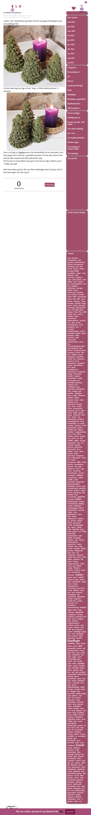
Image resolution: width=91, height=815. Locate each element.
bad (68, 728)
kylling (70, 721)
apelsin (70, 738)
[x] (16, 6)
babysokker (71, 793)
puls (81, 266)
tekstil (75, 610)
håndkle (70, 495)
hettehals (78, 797)
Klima (69, 666)
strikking (80, 702)
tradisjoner (79, 717)
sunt (69, 294)
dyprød (70, 264)
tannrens (76, 301)
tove (84, 284)
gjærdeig (78, 383)
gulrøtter (82, 488)
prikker (77, 490)
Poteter (81, 508)
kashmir (70, 717)
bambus (77, 445)
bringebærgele (72, 501)
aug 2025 (71, 58)
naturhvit (80, 357)
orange (75, 584)
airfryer (70, 775)
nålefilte (70, 398)
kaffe (69, 629)
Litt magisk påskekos (76, 138)
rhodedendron (72, 325)
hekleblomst (80, 389)
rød (78, 417)
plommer (70, 335)
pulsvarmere (77, 280)
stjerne (81, 540)
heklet (16, 17)
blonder (70, 778)
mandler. (79, 638)
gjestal (69, 788)
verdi (84, 425)
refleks (79, 527)
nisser (69, 566)
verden (70, 359)
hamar (69, 413)
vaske (69, 584)
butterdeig (71, 533)
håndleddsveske (73, 331)
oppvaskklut (71, 723)
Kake (79, 758)
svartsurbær (72, 497)
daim (69, 553)
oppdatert (79, 780)
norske (69, 525)
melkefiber (77, 706)
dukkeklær (78, 506)
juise (77, 337)
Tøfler (76, 316)
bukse (76, 397)
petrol (78, 352)
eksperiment (71, 372)
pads (83, 486)
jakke (76, 440)
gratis (75, 646)
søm (80, 646)
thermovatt (71, 292)
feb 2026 (70, 36)
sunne (78, 700)
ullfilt (82, 687)
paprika (70, 262)
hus (73, 629)
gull (28, 17)
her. (61, 811)
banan (78, 719)
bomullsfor (71, 273)
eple (68, 592)
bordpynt (70, 617)
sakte (69, 280)
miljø (69, 663)
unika (69, 538)
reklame (70, 385)
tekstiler (79, 404)
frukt (69, 531)
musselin (70, 743)
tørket (69, 784)
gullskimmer (72, 514)
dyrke (73, 438)
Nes (68, 790)
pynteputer (77, 523)
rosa (80, 348)
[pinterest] (20, 6)
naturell (82, 320)
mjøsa (73, 527)
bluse (79, 434)
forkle (84, 462)
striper (83, 582)
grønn (77, 625)
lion (76, 466)
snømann (80, 555)
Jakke (79, 544)
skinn (84, 333)
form (74, 704)
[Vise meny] (86, 2)
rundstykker (72, 423)
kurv (69, 417)
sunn (82, 625)
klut (81, 310)
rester (69, 471)
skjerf (81, 577)
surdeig (79, 614)
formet (78, 486)
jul (74, 359)
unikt (81, 400)
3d (78, 423)
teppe (81, 451)
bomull (19, 17)
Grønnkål (71, 333)
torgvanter (71, 693)
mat (78, 653)
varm (75, 512)
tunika (74, 395)
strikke (70, 441)
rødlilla (70, 480)
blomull (80, 756)
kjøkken (76, 590)
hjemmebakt (72, 419)
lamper (70, 374)
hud (81, 728)
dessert (70, 350)
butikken (22, 152)
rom (77, 553)
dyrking (77, 303)
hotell (69, 297)
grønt (83, 570)
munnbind (76, 655)
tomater (70, 689)
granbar (70, 551)
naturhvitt (76, 572)
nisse (82, 708)
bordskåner (71, 758)
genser (70, 801)
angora (77, 763)
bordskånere (79, 464)
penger (75, 666)
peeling (74, 391)
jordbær (70, 625)
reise (69, 323)
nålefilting (71, 643)
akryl (80, 657)
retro (84, 273)
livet (82, 754)
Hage (69, 90)
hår (73, 553)
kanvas (80, 314)
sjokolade (71, 266)
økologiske (81, 597)
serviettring (71, 588)
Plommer (81, 395)
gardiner (70, 540)
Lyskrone (70, 499)
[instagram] (12, 10)
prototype (81, 305)
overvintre (71, 277)
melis (76, 400)
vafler (83, 763)
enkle (76, 801)
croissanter (77, 471)
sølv (73, 672)
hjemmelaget (78, 525)
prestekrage (82, 297)
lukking (70, 676)
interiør (80, 704)
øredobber (82, 736)
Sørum (69, 748)
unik (84, 312)
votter (69, 492)
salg (74, 661)
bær (84, 617)
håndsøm (76, 771)
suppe (83, 490)
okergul (70, 579)
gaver (75, 314)
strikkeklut (71, 387)
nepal (79, 678)
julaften (75, 258)
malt (76, 540)
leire (82, 352)
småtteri (81, 419)
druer (74, 406)
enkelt (69, 661)
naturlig (70, 754)
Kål (81, 438)
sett (82, 443)
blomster (74, 765)
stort (82, 683)
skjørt (74, 657)
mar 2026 (71, 31)
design (73, 691)
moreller (70, 303)
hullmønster (71, 769)
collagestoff (78, 551)
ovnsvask (70, 603)
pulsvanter (71, 456)
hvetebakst (78, 374)
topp (69, 610)
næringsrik (71, 475)
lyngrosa (70, 797)
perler (83, 653)
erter (73, 634)
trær (79, 799)
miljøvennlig (81, 693)
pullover (75, 696)
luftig (84, 531)
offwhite (70, 546)
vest (80, 801)
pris (83, 788)
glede (84, 632)
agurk (69, 577)
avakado (70, 445)
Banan (69, 290)
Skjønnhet (71, 719)
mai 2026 (71, 22)
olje (68, 763)
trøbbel (70, 708)
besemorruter (72, 478)
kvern (77, 361)
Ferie (69, 683)
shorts (69, 706)
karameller (79, 730)
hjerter (75, 269)
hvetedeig (78, 617)
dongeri (77, 376)
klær (69, 634)
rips (78, 594)
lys (68, 691)
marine (70, 632)
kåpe (76, 495)
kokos (83, 689)
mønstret (70, 750)
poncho (70, 548)
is (82, 799)
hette (78, 469)
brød (74, 299)
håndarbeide (72, 510)
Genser (82, 734)
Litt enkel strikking (75, 129)
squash (80, 413)
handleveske (71, 601)
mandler (77, 548)
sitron (81, 342)
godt (75, 756)
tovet (74, 434)
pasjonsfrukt (77, 408)
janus (82, 590)
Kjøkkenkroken (73, 104)
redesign (79, 288)
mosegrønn (24, 17)
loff (78, 380)
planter (75, 636)
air (78, 438)
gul (77, 672)
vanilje (70, 568)
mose (73, 728)
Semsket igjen (73, 142)
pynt (78, 740)
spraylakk (71, 389)
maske (69, 590)
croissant (70, 329)
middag (70, 402)
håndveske (78, 447)
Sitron (69, 408)
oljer (69, 685)
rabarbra (77, 425)
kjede (69, 713)
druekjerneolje (72, 650)
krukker (70, 393)
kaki (76, 312)
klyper (82, 668)
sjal (77, 266)
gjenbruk (81, 497)
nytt (68, 438)
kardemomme (72, 536)
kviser (84, 458)
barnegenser (72, 260)
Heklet (78, 566)
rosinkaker (81, 359)
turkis (84, 557)
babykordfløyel (76, 284)
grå (74, 566)
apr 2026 (71, 26)
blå (84, 710)
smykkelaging (72, 508)
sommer (77, 627)
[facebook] (12, 6)
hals (69, 681)
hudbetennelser (73, 320)
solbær (80, 478)
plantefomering (73, 607)
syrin (75, 282)
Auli (84, 280)
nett (82, 655)
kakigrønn (77, 788)
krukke (82, 436)
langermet (81, 769)
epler (80, 536)
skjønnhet (78, 393)
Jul (76, 603)
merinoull (71, 780)
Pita (80, 312)
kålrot (69, 523)
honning (80, 292)
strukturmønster (73, 623)
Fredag (79, 661)
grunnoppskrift (73, 421)
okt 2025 (70, 49)
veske (80, 378)
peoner (82, 579)
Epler (69, 704)
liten (83, 761)
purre (69, 636)
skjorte (80, 430)
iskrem (69, 301)
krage (84, 303)
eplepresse (71, 469)
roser (69, 572)
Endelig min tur (73, 118)
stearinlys (70, 337)
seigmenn (70, 411)
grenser (73, 521)
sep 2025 (70, 54)
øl (84, 725)
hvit (68, 367)
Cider (77, 750)
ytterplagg (76, 538)
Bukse (74, 516)
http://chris (71, 653)
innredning (71, 702)
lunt (72, 592)
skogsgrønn (71, 614)
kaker (74, 417)
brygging (80, 619)
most (74, 619)
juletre (69, 670)
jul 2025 (70, 63)
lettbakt (75, 621)
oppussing (71, 638)
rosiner (70, 365)
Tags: (80, 610)
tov (76, 736)
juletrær (7, 17)
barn (76, 385)
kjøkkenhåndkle (73, 687)
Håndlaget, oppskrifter (76, 99)
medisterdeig (79, 790)
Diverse (70, 81)
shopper (70, 312)
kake (69, 516)
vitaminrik (81, 363)
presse (74, 685)
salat (69, 406)
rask (73, 710)
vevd (69, 710)
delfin (69, 299)
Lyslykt (70, 732)
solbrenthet (76, 582)
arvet (79, 531)
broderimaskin (72, 488)
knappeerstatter (73, 564)
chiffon (74, 355)
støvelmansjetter (80, 350)
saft (83, 648)
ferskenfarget (72, 473)
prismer (70, 453)
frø (73, 730)
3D (68, 77)
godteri (80, 725)
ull (78, 299)
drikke (79, 521)
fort (72, 790)
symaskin (75, 683)
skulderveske (72, 430)
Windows (76, 568)
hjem (69, 655)
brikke (78, 795)
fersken (81, 715)
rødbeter (76, 748)
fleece (79, 449)
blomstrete (71, 404)
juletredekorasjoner (74, 773)
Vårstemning (72, 153)
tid (73, 698)
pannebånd (71, 648)
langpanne (71, 357)
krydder (81, 294)
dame (69, 395)
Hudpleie (83, 607)
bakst (69, 529)
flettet (76, 453)
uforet (69, 646)
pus (72, 763)
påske (69, 305)
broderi (70, 490)
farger (78, 273)
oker (77, 728)
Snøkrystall (77, 784)
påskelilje (70, 383)
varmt (82, 421)
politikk (70, 316)
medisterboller (72, 342)
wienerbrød (71, 597)
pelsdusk (82, 672)
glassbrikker (78, 365)
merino (70, 734)
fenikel (75, 715)
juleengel (76, 529)
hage (82, 529)
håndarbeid (71, 428)
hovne (80, 765)
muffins (82, 666)
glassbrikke (71, 786)
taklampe (70, 612)
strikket (79, 574)
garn (78, 387)
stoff (76, 275)
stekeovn (70, 361)
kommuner (71, 555)
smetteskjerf (71, 318)
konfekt (70, 376)
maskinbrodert (72, 370)
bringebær (80, 456)
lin (82, 559)
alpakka (81, 663)
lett (68, 460)
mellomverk (71, 519)
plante (76, 436)
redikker (80, 519)
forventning (71, 380)
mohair (75, 561)
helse (69, 621)
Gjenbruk (77, 415)
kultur (83, 643)
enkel (82, 564)
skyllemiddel (72, 378)
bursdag (70, 271)
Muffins (70, 436)
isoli (81, 670)
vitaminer (71, 761)
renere (76, 775)
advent (70, 506)
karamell (75, 310)
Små (69, 696)
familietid (80, 681)
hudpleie (74, 286)
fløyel (73, 367)
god (83, 492)
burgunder (81, 372)
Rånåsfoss (71, 795)
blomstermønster (73, 484)
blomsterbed (81, 674)
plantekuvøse (80, 308)
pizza (79, 557)
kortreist (80, 793)
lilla (84, 773)
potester (70, 570)
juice (75, 721)
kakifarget (71, 288)
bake (77, 335)
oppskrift (79, 612)
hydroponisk (72, 725)
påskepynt (79, 629)
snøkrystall (71, 340)
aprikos (76, 708)
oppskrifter (71, 443)
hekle (76, 271)
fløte (79, 752)
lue (75, 557)
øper (75, 738)
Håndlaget (71, 95)
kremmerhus (78, 264)
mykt (69, 391)
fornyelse (70, 575)
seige (82, 469)
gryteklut (70, 782)
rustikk (70, 599)
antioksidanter (72, 542)
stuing (75, 305)
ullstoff (70, 756)
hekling (81, 504)
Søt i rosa (71, 133)
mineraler (71, 700)
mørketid (75, 668)
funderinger (71, 752)
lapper (69, 415)
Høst (81, 636)
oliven (69, 314)
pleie (69, 730)
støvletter (78, 592)
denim (79, 648)
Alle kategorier (73, 108)
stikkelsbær (71, 799)
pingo (74, 531)
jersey (77, 411)
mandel (79, 428)
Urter (69, 434)
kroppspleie (71, 594)
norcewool (80, 588)
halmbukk (71, 486)
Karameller (71, 740)
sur (68, 521)
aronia (81, 650)
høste (83, 786)
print (83, 767)
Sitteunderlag (72, 504)
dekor (69, 282)
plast (69, 582)
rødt (80, 546)
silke (79, 462)
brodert (78, 698)
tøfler (75, 297)
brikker (74, 294)
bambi (79, 601)
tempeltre (77, 599)
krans (69, 715)
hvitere (78, 761)
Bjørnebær (76, 458)
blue (69, 672)
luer (83, 678)
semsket (70, 425)
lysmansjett (71, 363)
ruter (82, 778)
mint (79, 260)
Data (69, 767)
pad (80, 391)
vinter (83, 299)
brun (78, 691)
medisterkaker (79, 262)
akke (82, 411)
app (68, 527)
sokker (70, 451)
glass (79, 659)
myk (82, 771)
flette (69, 698)
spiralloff (70, 736)
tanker (75, 290)
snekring (81, 510)
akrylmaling (71, 659)
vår (68, 284)
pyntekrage (77, 492)
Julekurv (79, 277)
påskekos (76, 559)
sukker (76, 734)
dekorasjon (71, 449)
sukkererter (71, 544)
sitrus (69, 458)
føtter (74, 663)
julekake (70, 275)
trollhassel (71, 745)
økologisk (80, 634)
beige (82, 423)
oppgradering (81, 432)
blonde (77, 754)
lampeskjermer (73, 586)
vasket (69, 771)
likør (82, 775)
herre (69, 310)
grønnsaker (76, 767)
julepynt (79, 710)
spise (82, 743)
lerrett (69, 269)
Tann (69, 258)
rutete (76, 451)
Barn (83, 719)
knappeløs (71, 327)
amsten (81, 269)
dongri (81, 501)
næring (82, 441)
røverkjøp (71, 308)
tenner (73, 460)
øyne (76, 546)
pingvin (76, 670)
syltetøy (77, 570)
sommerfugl (71, 674)
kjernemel (71, 482)
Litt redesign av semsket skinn (73, 148)
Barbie (78, 333)
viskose (80, 475)
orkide (74, 681)
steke (69, 668)
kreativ (80, 355)
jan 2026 (70, 40)
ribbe (78, 643)
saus (80, 696)
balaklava (71, 432)
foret (78, 443)
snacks (78, 323)
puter (76, 402)
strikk (79, 406)
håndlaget (12, 17)
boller (69, 561)
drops (77, 743)
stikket (69, 512)
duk (73, 323)
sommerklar (71, 678)
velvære (81, 473)
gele (77, 327)
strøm (83, 301)
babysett (70, 400)
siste (69, 355)
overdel (77, 689)
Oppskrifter (80, 482)
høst (83, 415)
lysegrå (70, 627)
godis (69, 657)
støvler (82, 331)
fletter (83, 548)
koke (78, 786)
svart (81, 325)
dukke (69, 559)
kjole (75, 413)
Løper (76, 579)
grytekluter (71, 605)
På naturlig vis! (73, 72)
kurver (75, 577)
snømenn (78, 782)
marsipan (77, 732)
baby (69, 619)
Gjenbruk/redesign (75, 86)
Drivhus (70, 464)
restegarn (71, 352)
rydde (76, 480)
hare (82, 627)
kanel (80, 721)
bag (68, 344)
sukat (80, 514)
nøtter (76, 778)
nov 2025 (71, 45)
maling (70, 557)
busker (76, 676)
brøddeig (80, 713)
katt (68, 286)
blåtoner (70, 466)
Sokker (80, 282)
